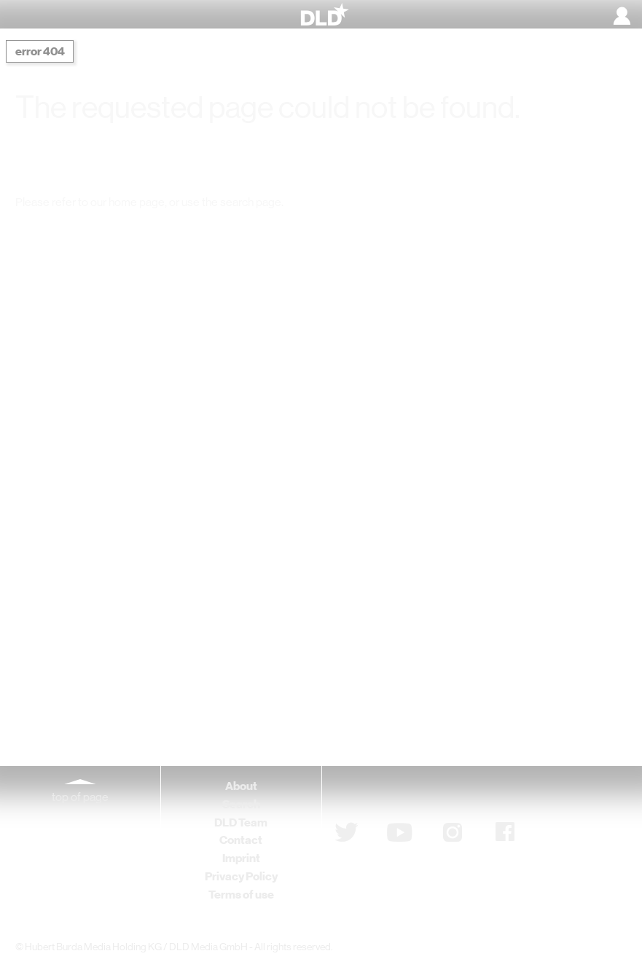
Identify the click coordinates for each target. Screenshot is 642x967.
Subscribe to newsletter (413, 793)
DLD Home (162, 231)
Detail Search (470, 231)
